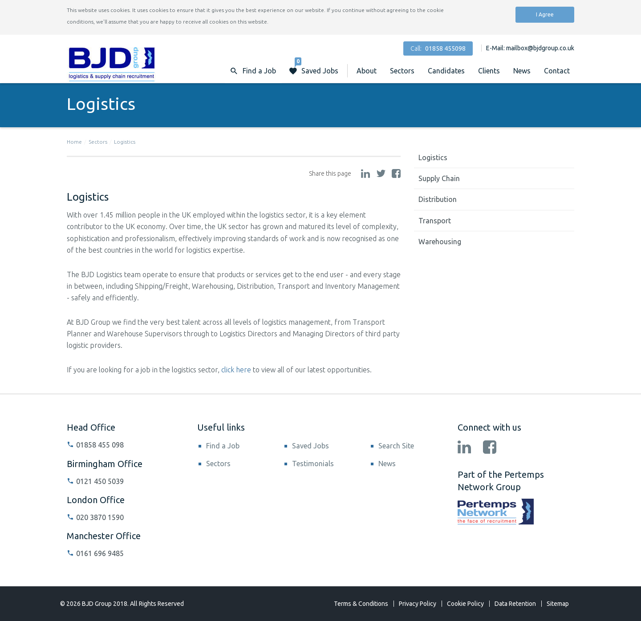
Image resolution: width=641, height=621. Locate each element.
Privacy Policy (417, 603)
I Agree (545, 14)
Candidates (446, 71)
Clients (489, 71)
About (367, 71)
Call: (438, 48)
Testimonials (313, 464)
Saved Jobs (316, 66)
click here (236, 370)
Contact (557, 71)
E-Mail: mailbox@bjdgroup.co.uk (530, 48)
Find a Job (222, 446)
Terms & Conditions (361, 603)
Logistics (124, 142)
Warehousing (439, 242)
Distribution (437, 199)
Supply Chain (439, 178)
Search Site (396, 446)
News (522, 71)
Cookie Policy (465, 603)
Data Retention (515, 603)
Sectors (402, 71)
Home (74, 142)
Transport (434, 221)
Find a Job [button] (259, 71)
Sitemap (558, 603)
